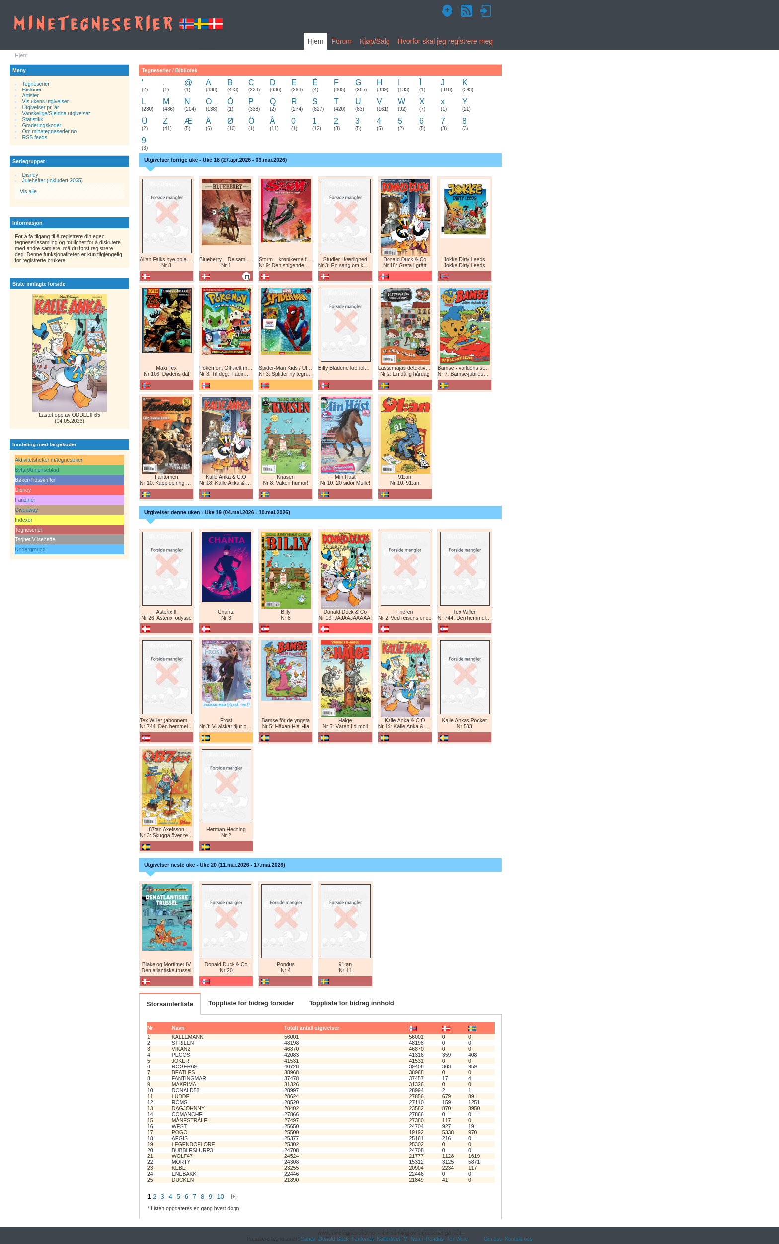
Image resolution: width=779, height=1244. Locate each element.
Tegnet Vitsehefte (35, 539)
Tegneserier (36, 84)
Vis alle (28, 191)
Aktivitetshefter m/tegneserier (49, 460)
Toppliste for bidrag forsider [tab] (251, 1003)
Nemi (417, 1239)
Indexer (23, 520)
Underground (30, 549)
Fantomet (363, 1239)
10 (220, 1196)
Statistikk (32, 119)
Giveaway (26, 510)
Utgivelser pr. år (40, 107)
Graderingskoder (42, 125)
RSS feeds (34, 137)
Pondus (435, 1239)
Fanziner (25, 500)
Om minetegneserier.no (49, 131)
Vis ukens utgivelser (45, 101)
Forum (341, 41)
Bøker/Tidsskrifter (35, 480)
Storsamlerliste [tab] (170, 1004)
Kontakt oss (518, 1239)
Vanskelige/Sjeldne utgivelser (56, 113)
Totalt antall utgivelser (311, 1028)
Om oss (493, 1239)
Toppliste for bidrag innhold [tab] (351, 1003)
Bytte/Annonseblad (37, 470)
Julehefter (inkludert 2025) (52, 180)
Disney (30, 175)
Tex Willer (458, 1239)
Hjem (316, 41)
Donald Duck (333, 1239)
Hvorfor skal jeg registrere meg (445, 41)
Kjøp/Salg (375, 41)
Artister (30, 95)
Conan (307, 1239)
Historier (32, 89)
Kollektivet (388, 1239)
